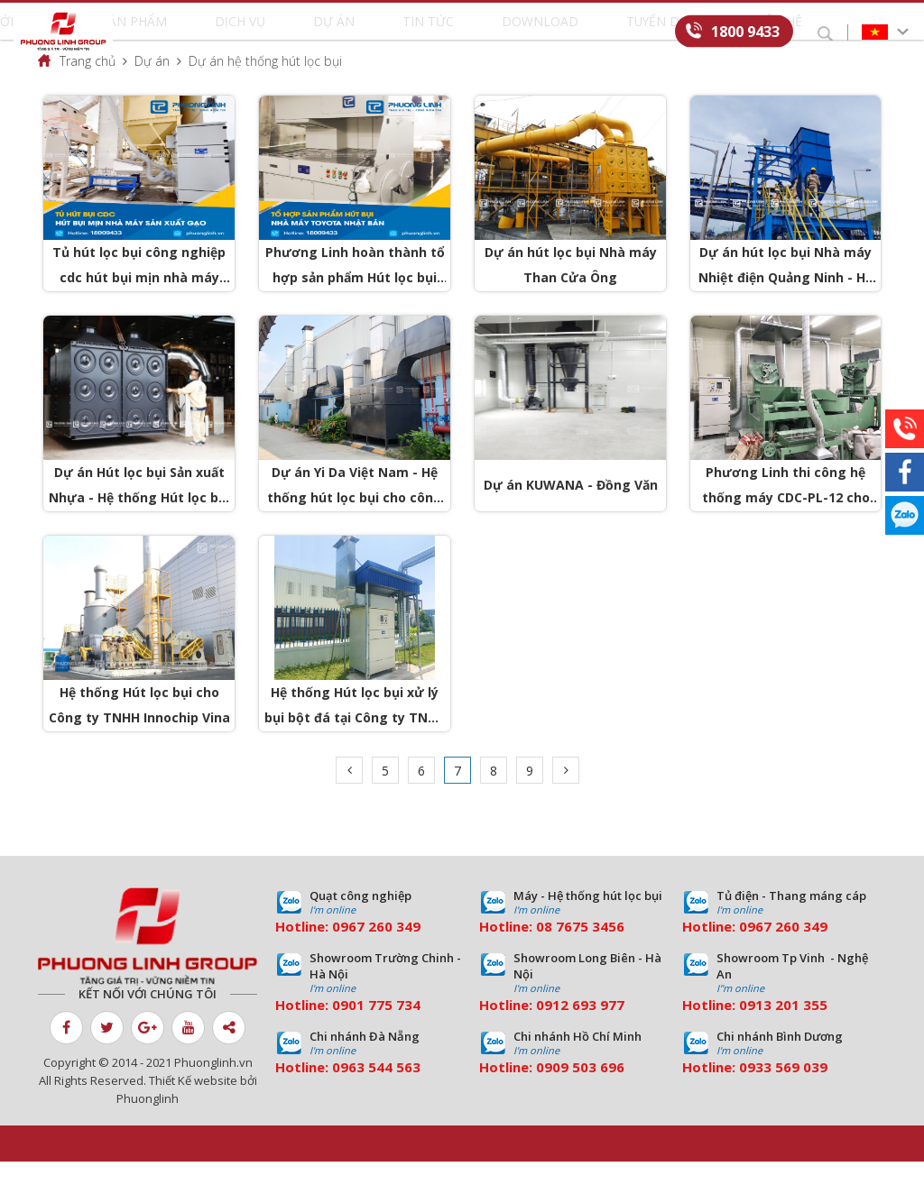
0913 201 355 (783, 1028)
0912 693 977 (580, 1028)
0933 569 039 (783, 1090)
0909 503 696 (580, 1090)
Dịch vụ (302, 32)
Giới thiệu (156, 32)
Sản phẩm (233, 32)
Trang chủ (88, 84)
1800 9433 (745, 31)
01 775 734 (384, 1028)
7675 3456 (590, 950)
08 (544, 950)
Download (490, 32)
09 (340, 1028)
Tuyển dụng (577, 32)
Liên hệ (652, 32)
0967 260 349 (376, 950)
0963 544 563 (376, 1090)
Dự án (359, 32)
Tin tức (417, 32)
